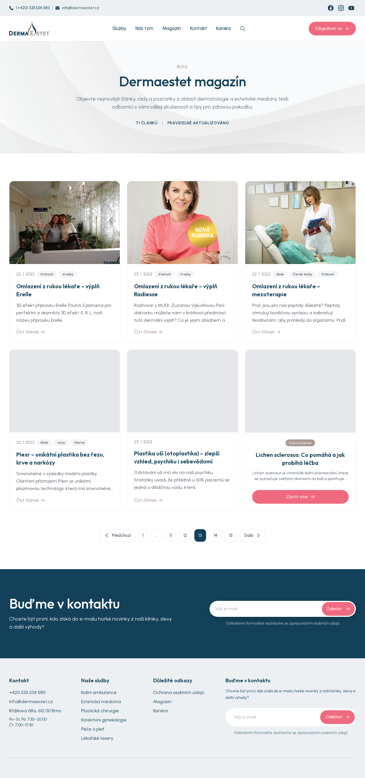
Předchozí (106, 536)
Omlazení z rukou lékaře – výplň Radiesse (175, 290)
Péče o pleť (92, 730)
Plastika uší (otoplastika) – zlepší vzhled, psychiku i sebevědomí (177, 457)
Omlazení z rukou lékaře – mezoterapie (286, 290)
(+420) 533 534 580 (33, 7)
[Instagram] (341, 8)
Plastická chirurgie (100, 712)
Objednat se (332, 28)
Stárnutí (46, 274)
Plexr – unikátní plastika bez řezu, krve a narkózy (60, 458)
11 (168, 536)
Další (265, 536)
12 (186, 536)
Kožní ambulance (99, 694)
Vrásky (67, 274)
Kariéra (160, 712)
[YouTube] (351, 8)
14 (222, 536)
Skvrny (79, 443)
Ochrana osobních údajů (178, 694)
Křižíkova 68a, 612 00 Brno (35, 712)
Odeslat (337, 610)
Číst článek (30, 332)
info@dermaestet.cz (80, 7)
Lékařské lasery (97, 740)
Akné (280, 274)
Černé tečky (302, 274)
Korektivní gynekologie (104, 721)
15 (240, 536)
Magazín (162, 703)
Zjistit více (300, 496)
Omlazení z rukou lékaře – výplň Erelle (57, 290)
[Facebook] (330, 8)
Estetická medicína (101, 703)
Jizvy (61, 443)
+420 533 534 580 (27, 694)
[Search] (243, 28)
